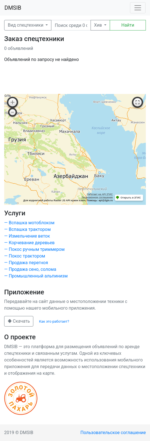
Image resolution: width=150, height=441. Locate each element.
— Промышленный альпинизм (36, 276)
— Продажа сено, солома (30, 269)
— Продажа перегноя (26, 262)
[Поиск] (71, 25)
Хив (98, 25)
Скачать (19, 321)
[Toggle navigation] (138, 7)
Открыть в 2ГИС (131, 197)
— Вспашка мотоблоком (29, 222)
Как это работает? (54, 321)
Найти (127, 25)
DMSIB (12, 7)
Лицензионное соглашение (97, 197)
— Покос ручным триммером (34, 249)
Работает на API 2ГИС (100, 194)
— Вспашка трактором (27, 229)
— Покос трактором (24, 256)
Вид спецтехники (26, 25)
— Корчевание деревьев (29, 242)
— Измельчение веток (27, 236)
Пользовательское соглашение (113, 432)
